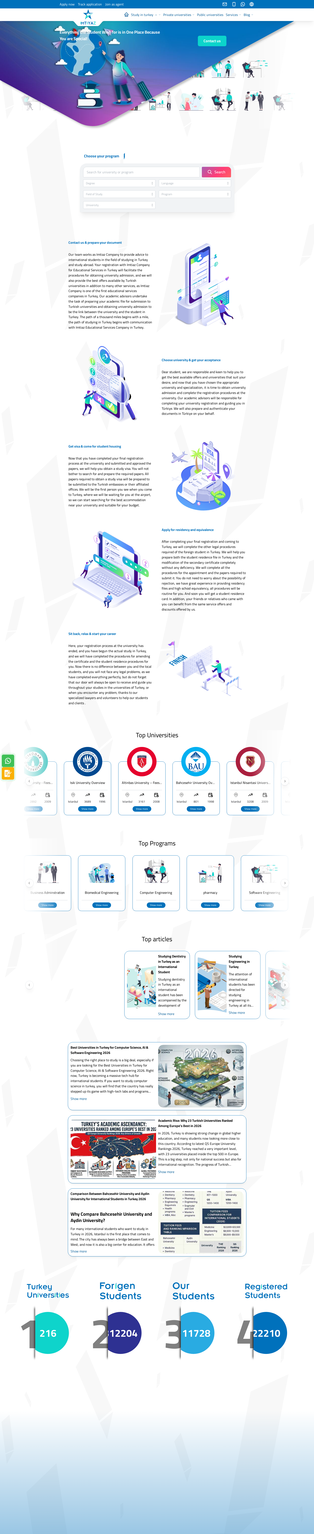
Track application (90, 4)
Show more (156, 808)
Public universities (210, 15)
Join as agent (114, 4)
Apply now (67, 4)
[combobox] (119, 183)
